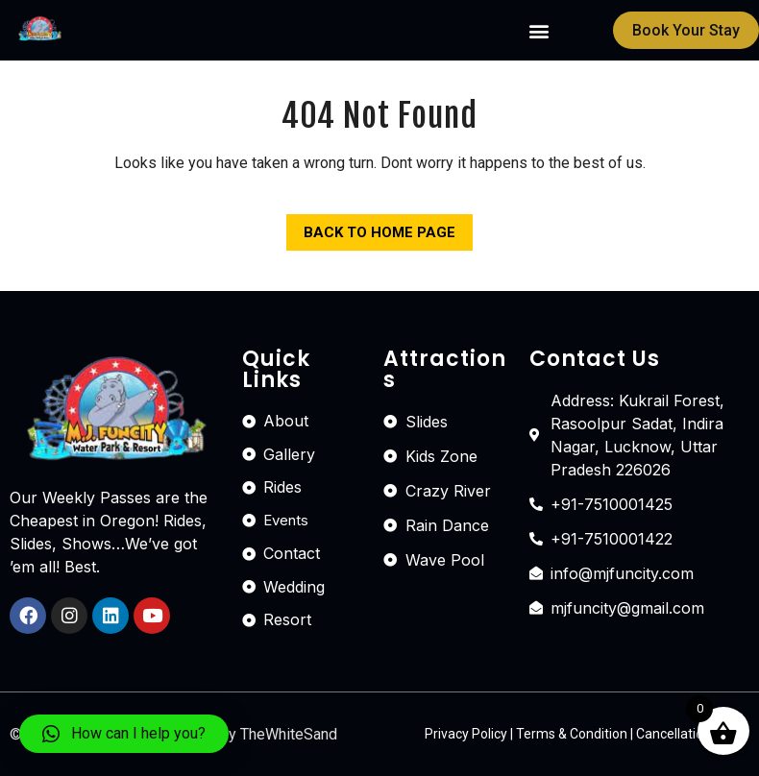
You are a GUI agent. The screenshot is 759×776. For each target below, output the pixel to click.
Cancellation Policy (692, 733)
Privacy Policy (466, 733)
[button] (539, 30)
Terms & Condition (571, 733)
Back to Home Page (370, 227)
